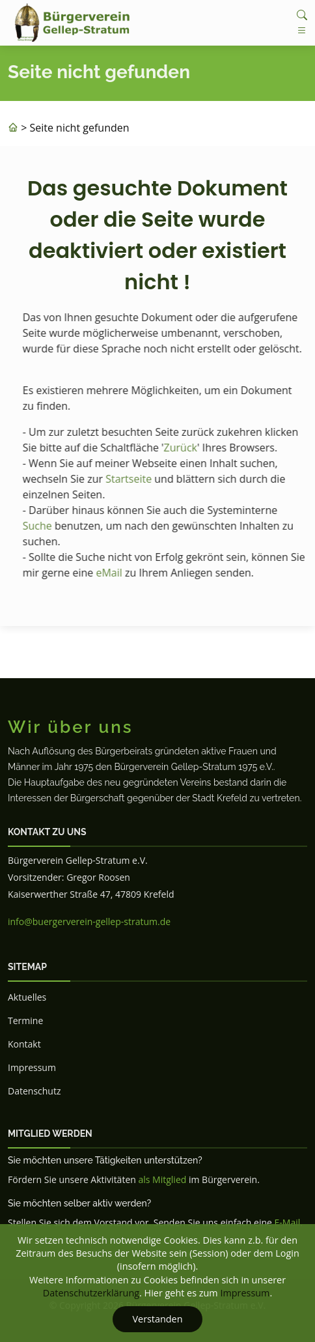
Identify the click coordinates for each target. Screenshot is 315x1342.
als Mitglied (162, 1179)
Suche (44, 526)
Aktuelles (27, 997)
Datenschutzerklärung (91, 1293)
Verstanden (157, 1319)
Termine (25, 1020)
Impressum (32, 1067)
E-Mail (288, 1222)
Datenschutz (34, 1091)
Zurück (187, 447)
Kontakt (24, 1044)
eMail (116, 572)
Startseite (136, 479)
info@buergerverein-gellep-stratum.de (89, 921)
